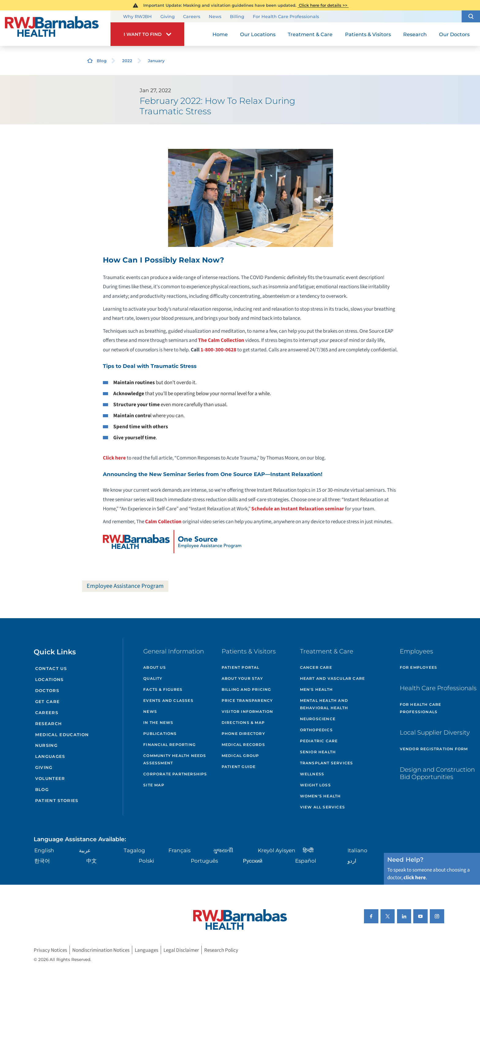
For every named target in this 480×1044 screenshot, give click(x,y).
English (44, 850)
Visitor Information (247, 711)
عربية (85, 850)
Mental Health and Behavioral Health (324, 704)
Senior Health (318, 752)
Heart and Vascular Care (332, 678)
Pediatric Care (319, 741)
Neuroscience (318, 719)
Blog (102, 60)
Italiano (357, 850)
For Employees (418, 667)
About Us (154, 667)
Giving (167, 17)
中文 (91, 860)
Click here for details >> (323, 5)
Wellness (312, 774)
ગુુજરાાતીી (223, 850)
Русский (252, 860)
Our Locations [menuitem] (258, 34)
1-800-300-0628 (218, 350)
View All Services (322, 807)
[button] (471, 16)
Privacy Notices (50, 950)
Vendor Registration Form (434, 749)
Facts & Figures (162, 689)
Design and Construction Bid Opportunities (437, 773)
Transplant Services (326, 763)
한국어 (42, 860)
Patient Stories (56, 800)
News (215, 17)
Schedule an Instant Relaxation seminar (297, 509)
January (156, 60)
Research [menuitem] (415, 34)
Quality (152, 678)
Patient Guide (239, 766)
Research (48, 723)
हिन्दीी (308, 850)
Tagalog (134, 850)
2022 (127, 60)
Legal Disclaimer (181, 950)
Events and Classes (168, 700)
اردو (351, 860)
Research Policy (221, 950)
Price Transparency (247, 700)
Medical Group (240, 755)
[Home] (55, 28)
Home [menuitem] (220, 34)
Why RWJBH (137, 17)
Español (305, 860)
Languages (50, 756)
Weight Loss (315, 785)
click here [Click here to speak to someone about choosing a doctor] (414, 877)
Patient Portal (241, 667)
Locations (49, 679)
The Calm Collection (221, 340)
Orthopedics (316, 730)
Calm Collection (163, 521)
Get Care (47, 701)
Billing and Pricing (246, 689)
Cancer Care (316, 667)
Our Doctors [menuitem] (454, 34)
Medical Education (62, 734)
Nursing (46, 745)
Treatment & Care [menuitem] (310, 34)
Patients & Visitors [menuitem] (368, 34)
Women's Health (320, 796)
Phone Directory (243, 733)
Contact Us (51, 668)
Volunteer (50, 778)
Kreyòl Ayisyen (276, 850)
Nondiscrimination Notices (100, 950)
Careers (191, 17)
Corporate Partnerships (175, 774)
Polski (146, 860)
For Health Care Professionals (286, 17)
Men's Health (316, 689)
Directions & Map (243, 722)
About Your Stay (242, 678)
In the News (158, 722)
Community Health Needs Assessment (174, 759)
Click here (114, 458)
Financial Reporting (169, 744)
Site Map (153, 785)
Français (179, 850)
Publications (160, 733)
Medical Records (243, 744)
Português (204, 860)
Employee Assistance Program (125, 586)
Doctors (47, 690)
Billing (237, 17)
